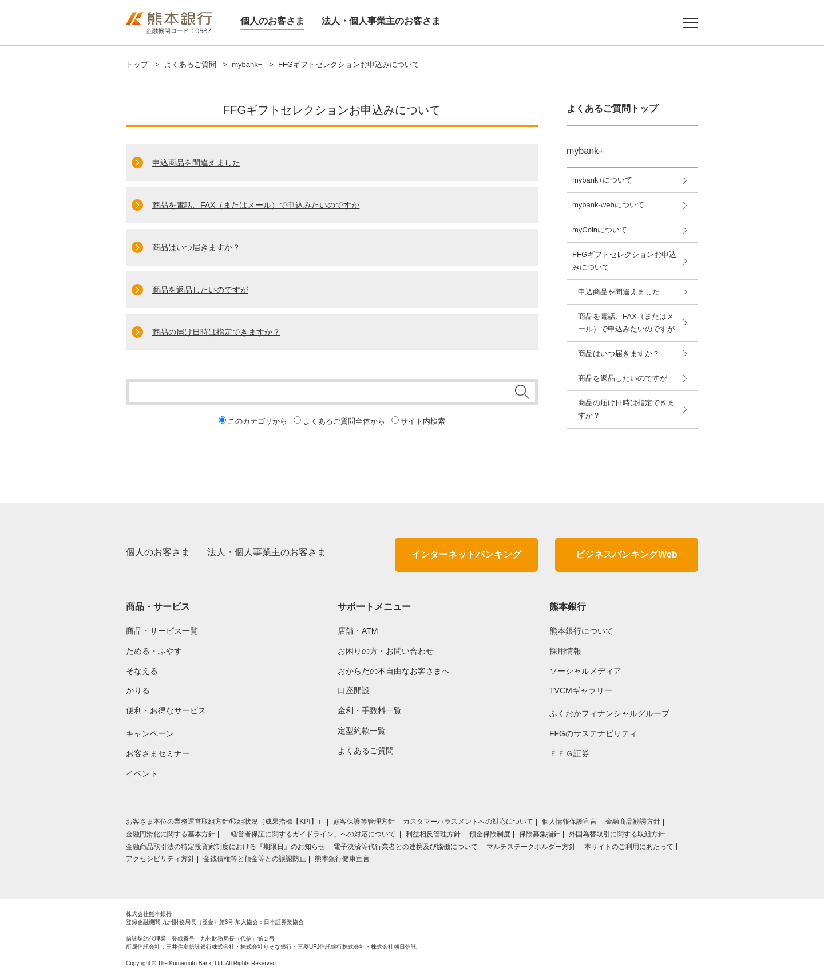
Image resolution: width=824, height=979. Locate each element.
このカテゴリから (257, 421)
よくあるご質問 (190, 64)
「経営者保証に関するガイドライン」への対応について (310, 834)
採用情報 (565, 651)
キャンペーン (150, 733)
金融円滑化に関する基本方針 (170, 834)
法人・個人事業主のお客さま (381, 21)
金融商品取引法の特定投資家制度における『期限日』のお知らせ (225, 847)
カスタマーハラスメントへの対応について (468, 822)
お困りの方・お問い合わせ (386, 651)
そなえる (142, 671)
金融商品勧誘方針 (632, 822)
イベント (142, 773)
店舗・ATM (358, 630)
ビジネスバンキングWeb (626, 554)
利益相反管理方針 (433, 834)
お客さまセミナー (158, 753)
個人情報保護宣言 (569, 822)
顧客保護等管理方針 (364, 822)
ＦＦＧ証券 (569, 753)
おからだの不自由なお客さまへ (394, 671)
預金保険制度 (489, 834)
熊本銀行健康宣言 (342, 859)
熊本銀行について (581, 630)
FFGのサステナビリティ (593, 733)
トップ (137, 64)
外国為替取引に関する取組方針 (617, 834)
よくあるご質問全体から (344, 421)
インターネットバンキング (466, 554)
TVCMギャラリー (580, 690)
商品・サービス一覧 (162, 630)
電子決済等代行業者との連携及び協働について (406, 847)
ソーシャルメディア (585, 671)
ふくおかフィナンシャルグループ (609, 713)
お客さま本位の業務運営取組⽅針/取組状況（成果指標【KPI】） (225, 822)
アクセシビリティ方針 (160, 859)
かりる (138, 690)
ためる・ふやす (154, 651)
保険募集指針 (539, 834)
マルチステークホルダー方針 (531, 847)
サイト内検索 (423, 421)
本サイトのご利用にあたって (629, 847)
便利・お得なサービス (166, 710)
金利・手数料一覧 (370, 710)
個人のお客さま (272, 21)
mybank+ (247, 64)
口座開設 (354, 690)
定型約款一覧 (362, 730)
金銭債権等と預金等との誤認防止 (254, 859)
